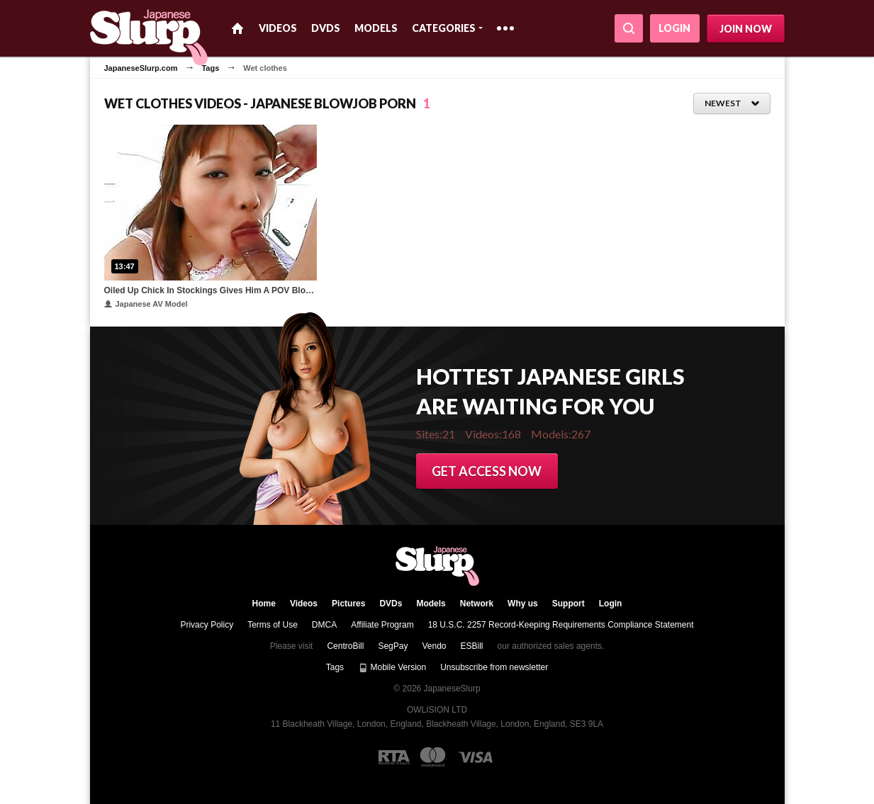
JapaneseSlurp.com (141, 68)
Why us (523, 603)
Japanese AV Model (146, 304)
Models (376, 28)
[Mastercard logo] (433, 757)
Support (568, 603)
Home (237, 28)
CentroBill (345, 646)
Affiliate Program (382, 625)
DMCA (324, 625)
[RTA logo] (394, 757)
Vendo (434, 646)
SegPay (393, 646)
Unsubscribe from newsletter (494, 667)
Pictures (348, 603)
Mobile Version (392, 667)
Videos (278, 28)
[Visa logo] (476, 757)
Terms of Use (272, 625)
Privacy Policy (206, 625)
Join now (745, 29)
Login (674, 28)
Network (476, 603)
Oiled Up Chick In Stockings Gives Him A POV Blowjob (210, 290)
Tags (210, 68)
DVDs (325, 28)
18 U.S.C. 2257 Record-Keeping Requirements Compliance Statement (561, 625)
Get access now (487, 471)
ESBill (472, 646)
